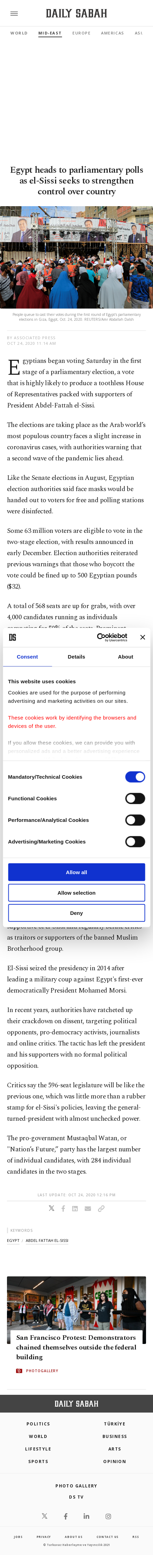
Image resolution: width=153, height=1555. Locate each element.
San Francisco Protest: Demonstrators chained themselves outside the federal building (76, 1348)
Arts (114, 1449)
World (19, 33)
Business (114, 1436)
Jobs (18, 1537)
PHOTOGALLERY (42, 1371)
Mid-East (50, 33)
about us (73, 1537)
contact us (107, 1537)
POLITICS (38, 1424)
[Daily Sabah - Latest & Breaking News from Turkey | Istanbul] (76, 13)
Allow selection (76, 892)
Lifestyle (38, 1449)
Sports (38, 1461)
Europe (81, 33)
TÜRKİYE (114, 1424)
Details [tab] (76, 657)
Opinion (114, 1461)
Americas (112, 33)
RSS (135, 1537)
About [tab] (125, 657)
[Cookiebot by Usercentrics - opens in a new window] (97, 637)
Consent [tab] (27, 657)
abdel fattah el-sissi (47, 1240)
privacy (44, 1537)
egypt (13, 1240)
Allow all (76, 872)
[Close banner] (142, 637)
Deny (76, 913)
